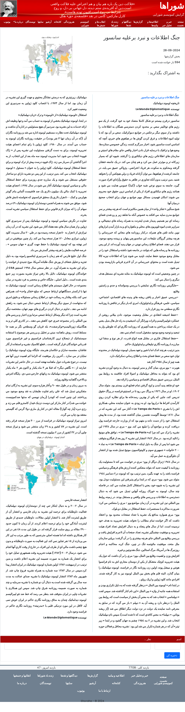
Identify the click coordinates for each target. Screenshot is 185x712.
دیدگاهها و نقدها (126, 23)
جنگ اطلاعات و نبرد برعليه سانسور (160, 97)
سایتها (40, 22)
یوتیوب (7, 22)
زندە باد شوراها (114, 23)
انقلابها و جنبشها (21, 676)
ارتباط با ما (104, 691)
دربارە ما (19, 22)
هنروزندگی (69, 22)
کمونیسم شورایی (84, 23)
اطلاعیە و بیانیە (116, 676)
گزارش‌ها (138, 22)
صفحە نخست (180, 23)
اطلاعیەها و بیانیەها (152, 23)
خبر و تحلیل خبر (167, 23)
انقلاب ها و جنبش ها (100, 23)
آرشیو (49, 22)
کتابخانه (57, 22)
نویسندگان (30, 22)
